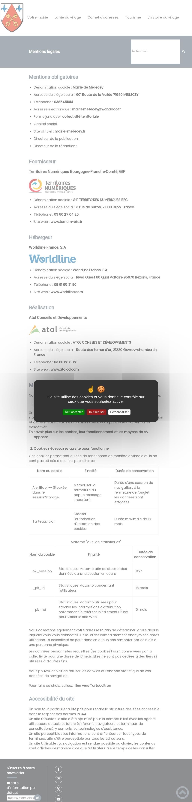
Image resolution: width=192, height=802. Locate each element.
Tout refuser (96, 412)
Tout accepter (74, 412)
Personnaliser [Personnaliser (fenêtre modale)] (119, 412)
